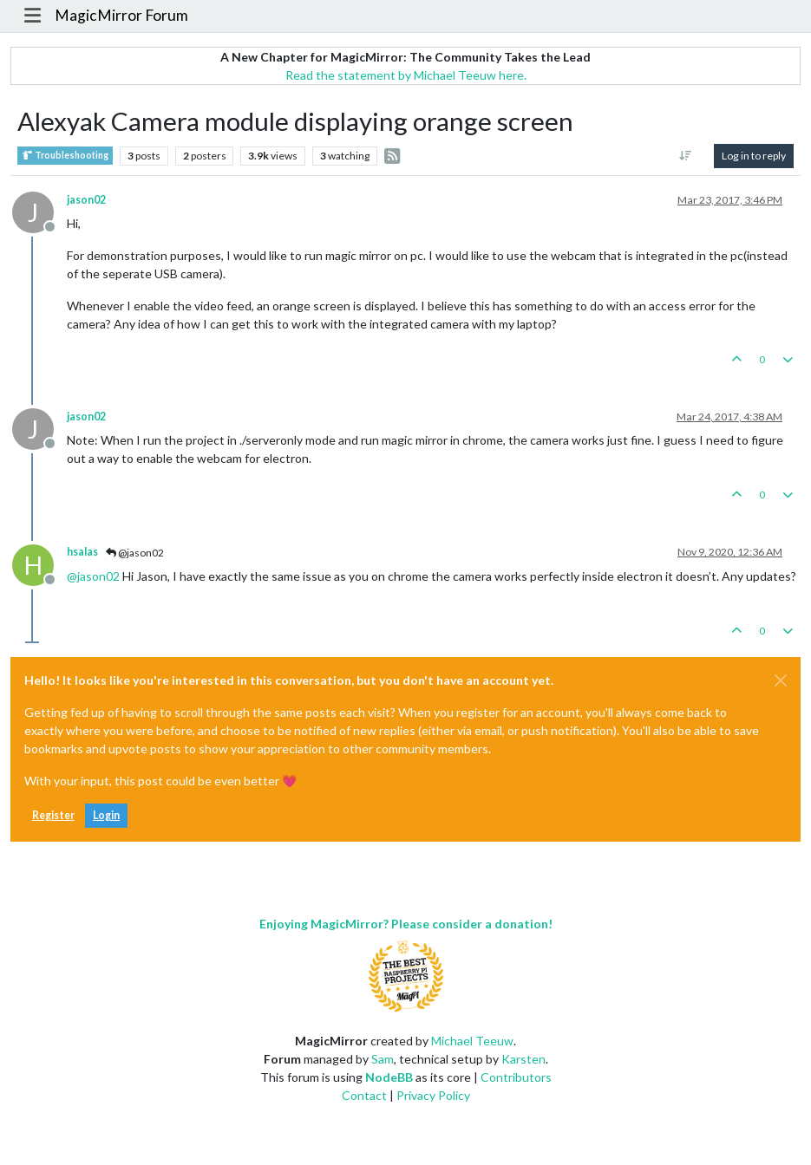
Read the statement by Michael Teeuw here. (405, 75)
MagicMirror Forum (121, 15)
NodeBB (389, 1077)
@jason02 (135, 552)
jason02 (86, 199)
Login (106, 815)
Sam (382, 1058)
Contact (364, 1095)
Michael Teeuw (472, 1040)
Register (53, 815)
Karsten (523, 1058)
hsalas (82, 551)
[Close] (781, 680)
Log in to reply (754, 155)
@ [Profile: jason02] (93, 576)
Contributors (516, 1077)
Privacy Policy (433, 1095)
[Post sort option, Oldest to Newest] (685, 156)
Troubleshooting (65, 155)
